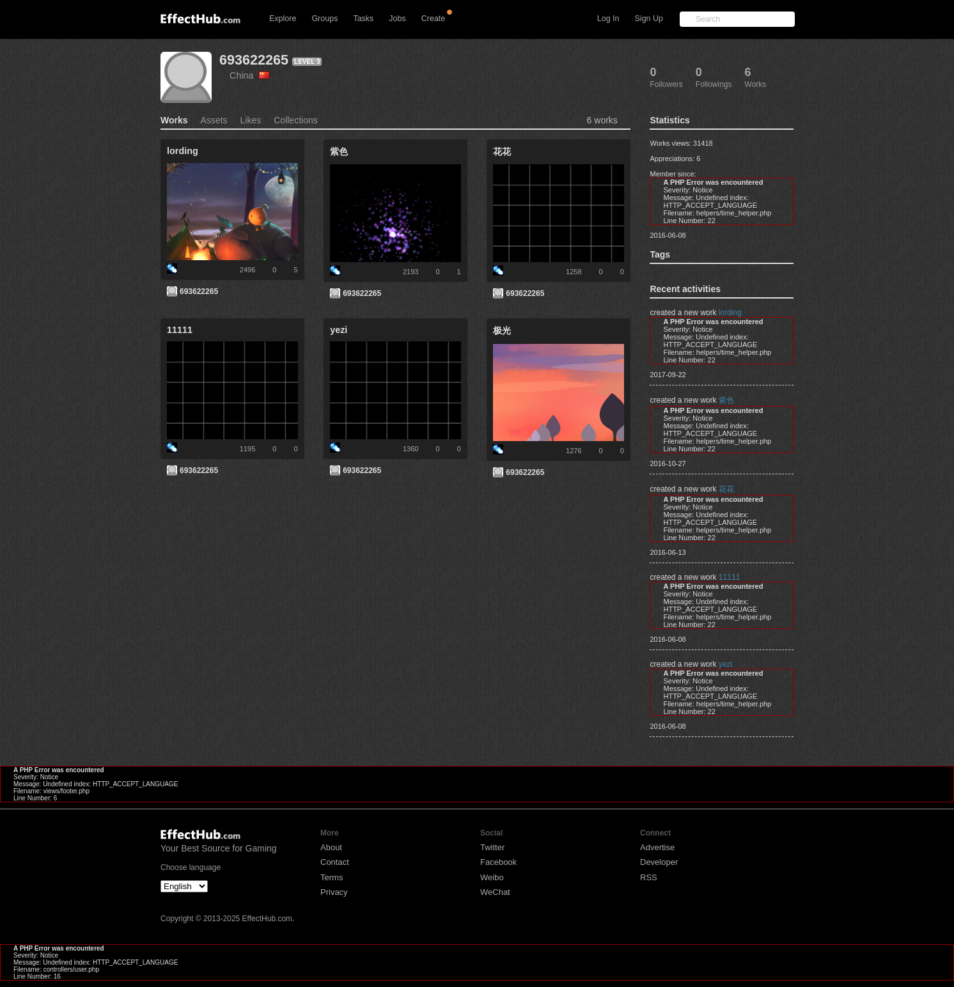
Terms (331, 877)
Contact (334, 862)
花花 (726, 489)
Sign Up (649, 18)
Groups (324, 18)
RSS (648, 877)
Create (433, 18)
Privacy (334, 892)
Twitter (492, 847)
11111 (729, 577)
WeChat (495, 892)
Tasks (363, 18)
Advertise (657, 847)
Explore (282, 18)
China (249, 75)
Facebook (498, 862)
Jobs (397, 18)
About (331, 847)
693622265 (253, 60)
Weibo (492, 877)
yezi (725, 664)
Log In (608, 18)
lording (730, 312)
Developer (659, 862)
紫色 (726, 400)
